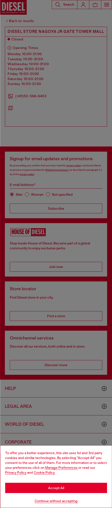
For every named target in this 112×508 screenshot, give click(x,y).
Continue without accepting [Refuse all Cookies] (56, 501)
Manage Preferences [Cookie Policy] (61, 468)
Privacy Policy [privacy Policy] (15, 472)
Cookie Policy (44, 472)
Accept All (56, 488)
